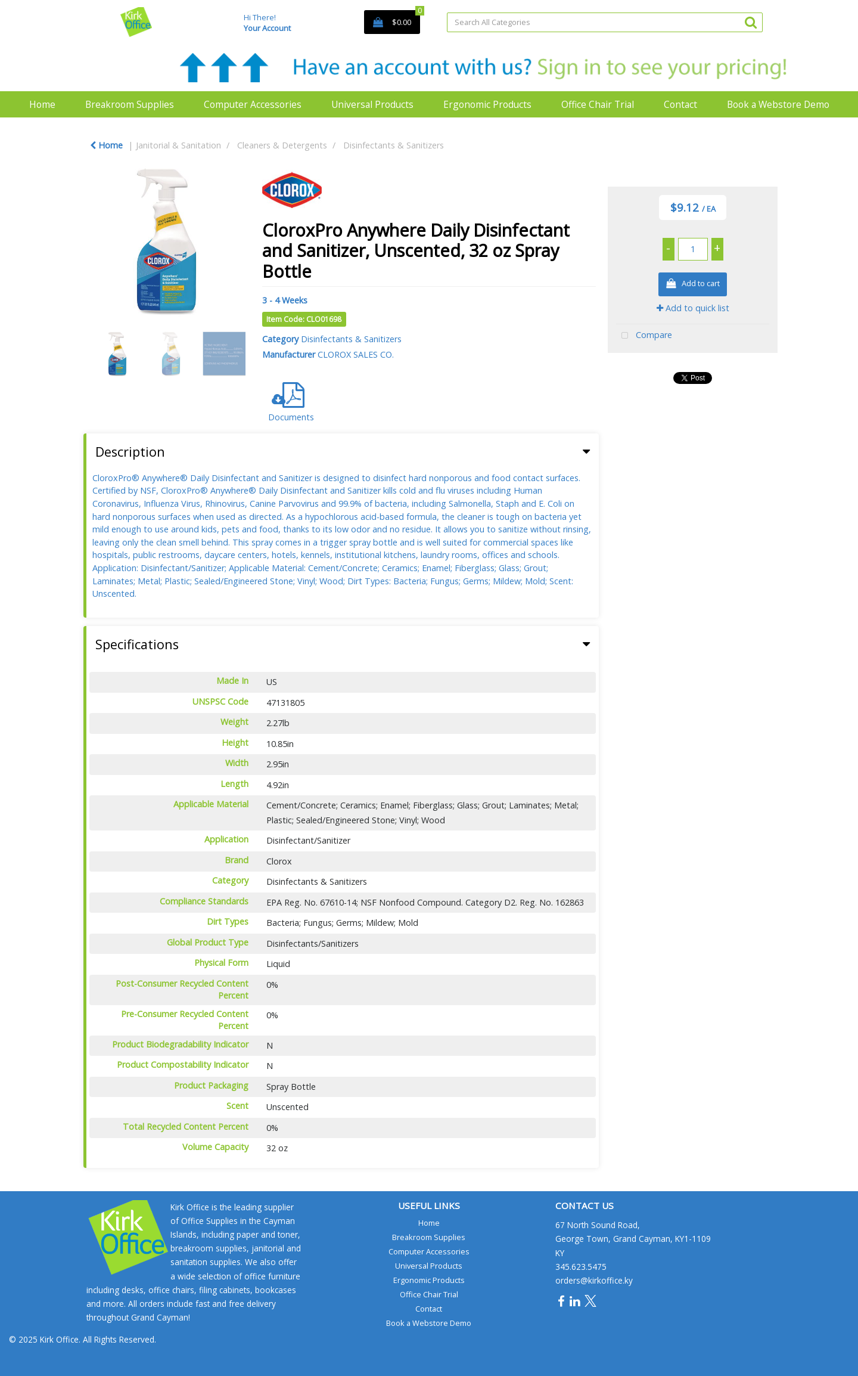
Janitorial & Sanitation (178, 145)
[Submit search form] (750, 22)
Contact (680, 104)
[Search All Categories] (605, 22)
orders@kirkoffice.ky (594, 1280)
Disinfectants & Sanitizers (393, 145)
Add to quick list (693, 308)
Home (42, 104)
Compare (644, 336)
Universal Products (372, 104)
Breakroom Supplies (129, 104)
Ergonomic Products (487, 104)
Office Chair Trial (597, 104)
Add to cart (693, 284)
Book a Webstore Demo (778, 104)
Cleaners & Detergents (282, 145)
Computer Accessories (252, 104)
